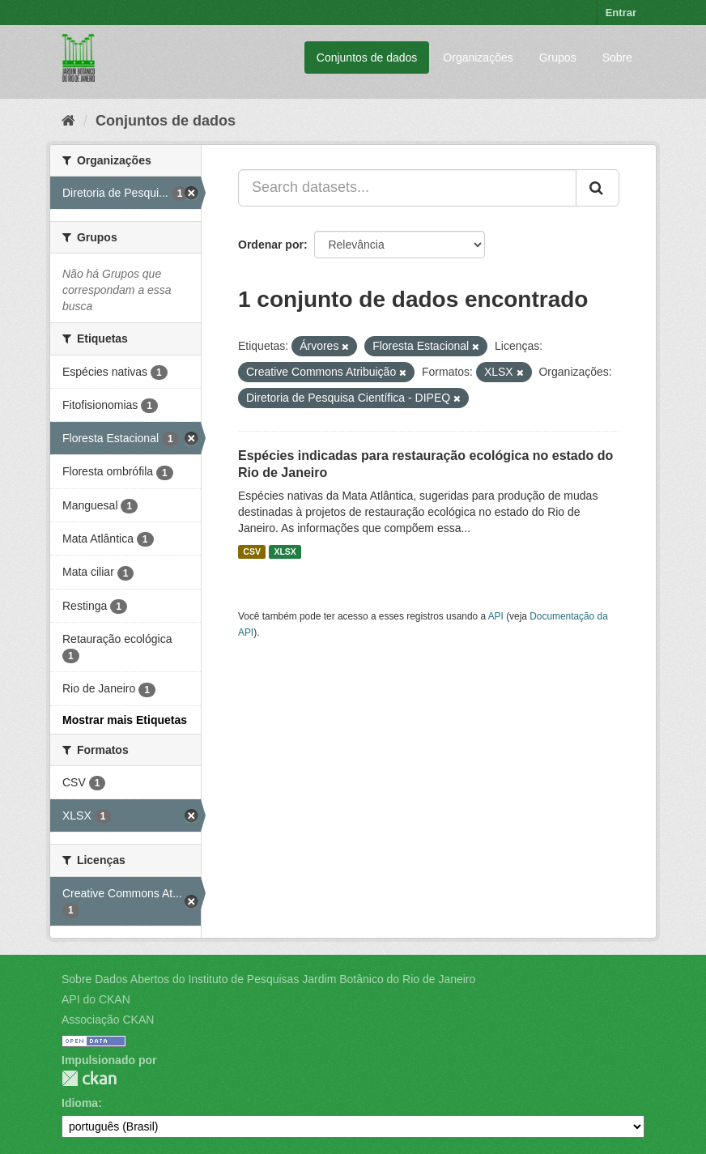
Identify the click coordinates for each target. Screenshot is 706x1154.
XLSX (285, 551)
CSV (252, 551)
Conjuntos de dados (367, 57)
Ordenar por (271, 244)
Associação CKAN (108, 1019)
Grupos (557, 57)
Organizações (477, 57)
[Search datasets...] (407, 188)
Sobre (617, 57)
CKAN (89, 1078)
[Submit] (597, 188)
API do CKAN (96, 999)
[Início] (68, 121)
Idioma (80, 1103)
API (496, 616)
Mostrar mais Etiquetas (124, 719)
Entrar (621, 12)
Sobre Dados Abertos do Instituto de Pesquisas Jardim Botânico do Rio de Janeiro (268, 979)
